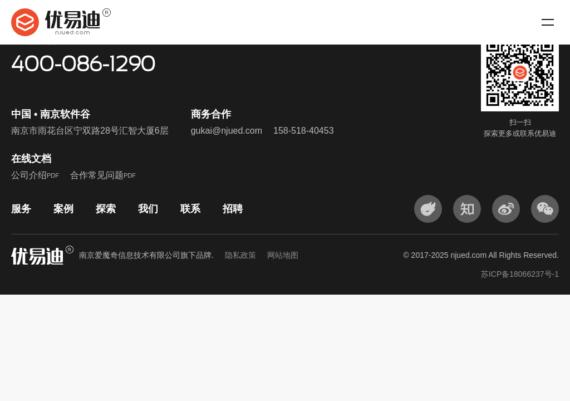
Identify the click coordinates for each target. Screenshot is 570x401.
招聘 (233, 208)
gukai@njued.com (226, 130)
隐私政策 (240, 255)
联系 (190, 208)
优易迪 (61, 22)
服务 (21, 208)
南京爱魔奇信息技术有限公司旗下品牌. (188, 255)
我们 (148, 208)
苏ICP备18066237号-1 (520, 274)
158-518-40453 (303, 130)
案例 (63, 208)
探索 (106, 208)
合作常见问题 (103, 175)
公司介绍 (35, 175)
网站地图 (282, 255)
